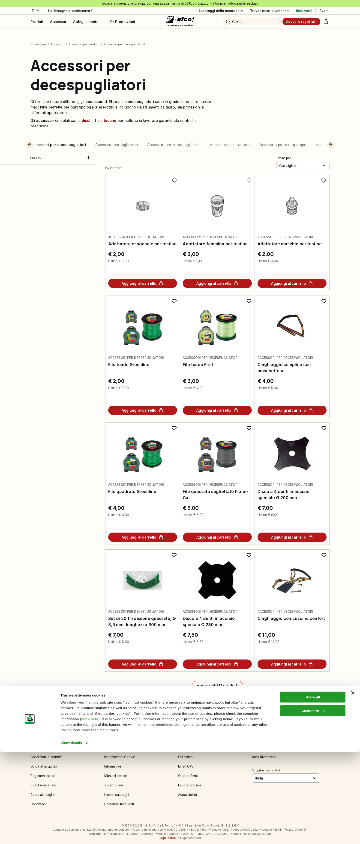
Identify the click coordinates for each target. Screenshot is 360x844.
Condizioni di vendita (46, 753)
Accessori (57, 41)
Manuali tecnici (115, 772)
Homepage (38, 41)
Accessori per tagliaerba (116, 141)
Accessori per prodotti (84, 41)
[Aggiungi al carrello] (142, 279)
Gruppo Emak (188, 772)
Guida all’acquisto (43, 763)
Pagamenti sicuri (42, 772)
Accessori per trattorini (230, 141)
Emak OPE (186, 763)
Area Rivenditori (264, 753)
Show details (71, 835)
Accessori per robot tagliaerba (174, 141)
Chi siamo (185, 753)
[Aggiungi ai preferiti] (174, 177)
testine (110, 116)
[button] (38, 141)
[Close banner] (352, 785)
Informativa (112, 763)
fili (97, 116)
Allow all (313, 789)
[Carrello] (326, 21)
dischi (87, 116)
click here (89, 811)
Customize (313, 803)
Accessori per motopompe (282, 141)
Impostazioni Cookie (119, 753)
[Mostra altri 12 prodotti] (217, 681)
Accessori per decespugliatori (58, 141)
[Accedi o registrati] (301, 21)
